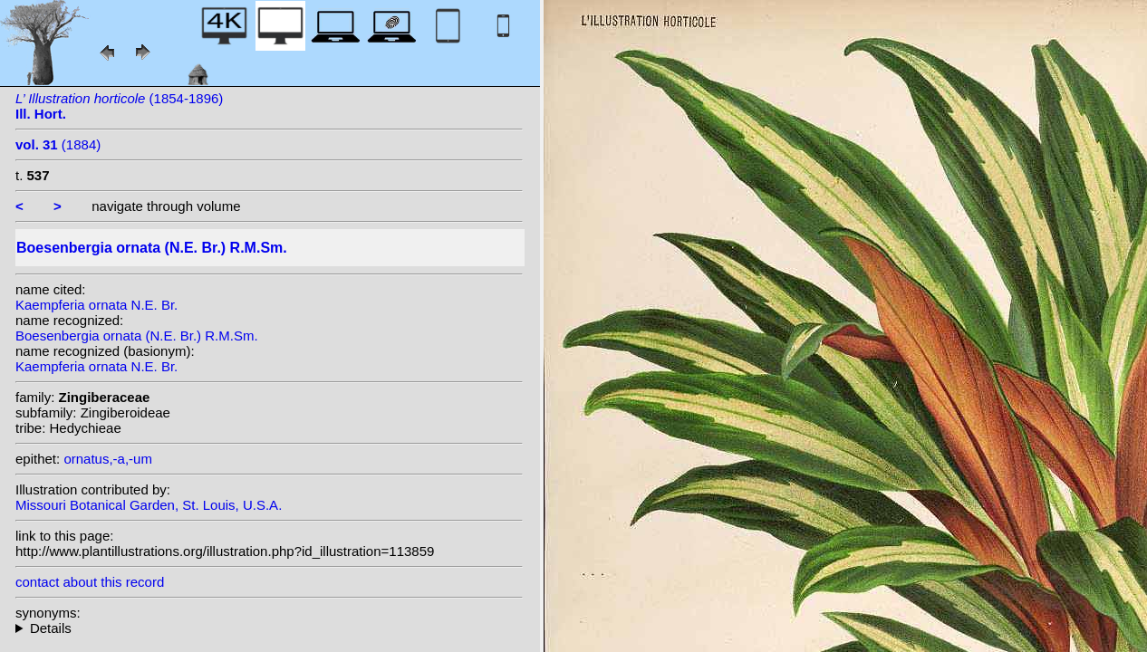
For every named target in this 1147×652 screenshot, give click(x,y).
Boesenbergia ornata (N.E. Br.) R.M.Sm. (136, 335)
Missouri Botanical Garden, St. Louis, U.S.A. (148, 505)
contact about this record (89, 582)
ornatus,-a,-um (107, 458)
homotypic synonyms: (269, 628)
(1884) (58, 144)
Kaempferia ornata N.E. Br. (96, 304)
